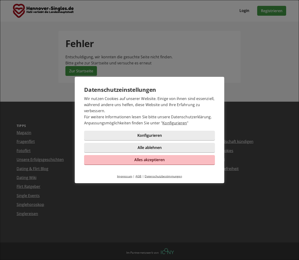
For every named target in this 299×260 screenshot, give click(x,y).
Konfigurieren (174, 123)
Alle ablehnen (150, 147)
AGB (138, 176)
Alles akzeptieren (149, 159)
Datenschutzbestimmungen (163, 176)
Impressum (124, 176)
